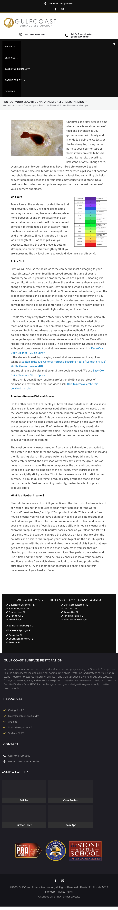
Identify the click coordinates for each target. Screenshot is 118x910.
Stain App (70, 825)
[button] (10, 46)
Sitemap (50, 891)
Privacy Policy (65, 891)
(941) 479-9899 (79, 37)
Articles (16, 105)
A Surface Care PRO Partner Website (59, 896)
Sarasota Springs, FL (20, 630)
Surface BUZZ (24, 825)
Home (6, 105)
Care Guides (70, 800)
